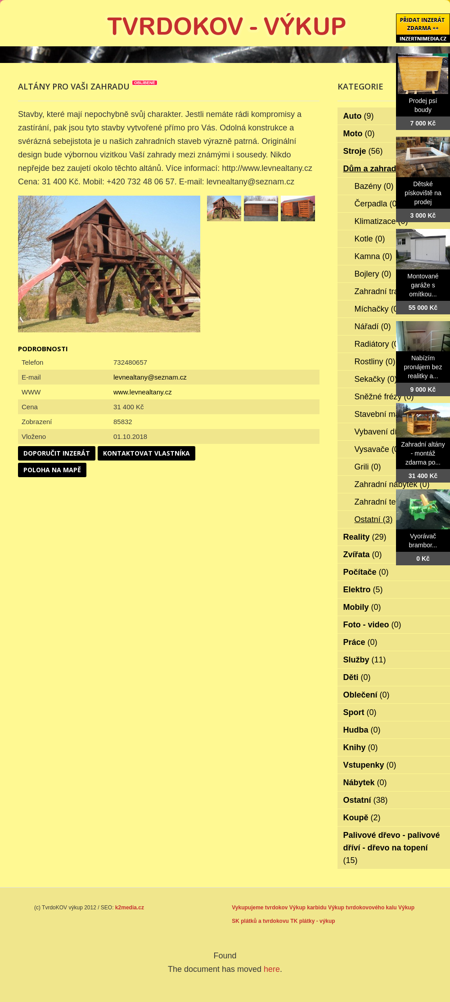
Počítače (366, 572)
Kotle (370, 238)
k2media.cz (129, 907)
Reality (365, 536)
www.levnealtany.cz (142, 392)
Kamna (373, 256)
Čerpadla (377, 203)
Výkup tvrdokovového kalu (362, 907)
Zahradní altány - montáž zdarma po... (423, 453)
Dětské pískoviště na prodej (423, 193)
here (272, 969)
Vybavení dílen (387, 431)
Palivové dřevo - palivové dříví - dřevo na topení (391, 848)
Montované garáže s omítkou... (422, 285)
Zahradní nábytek (392, 484)
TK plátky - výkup (312, 921)
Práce (360, 642)
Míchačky (378, 308)
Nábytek (365, 782)
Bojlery (373, 273)
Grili (368, 466)
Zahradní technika (393, 501)
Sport (360, 712)
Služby (364, 659)
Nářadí (373, 326)
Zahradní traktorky (393, 291)
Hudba (362, 729)
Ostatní (374, 519)
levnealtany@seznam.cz (150, 377)
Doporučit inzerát (56, 453)
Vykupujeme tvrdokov (260, 907)
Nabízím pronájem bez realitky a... (423, 367)
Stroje (363, 151)
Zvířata (362, 554)
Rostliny (375, 361)
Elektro (363, 589)
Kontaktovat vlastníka (146, 453)
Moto (359, 133)
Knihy (360, 747)
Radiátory (378, 344)
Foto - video (372, 624)
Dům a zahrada (378, 168)
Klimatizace (381, 221)
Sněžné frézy (384, 396)
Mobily (362, 607)
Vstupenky (369, 764)
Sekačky (376, 379)
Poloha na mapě (52, 469)
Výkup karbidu (308, 907)
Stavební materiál (392, 414)
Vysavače (378, 449)
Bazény (374, 186)
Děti (357, 677)
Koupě (362, 817)
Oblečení (366, 694)
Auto (358, 116)
